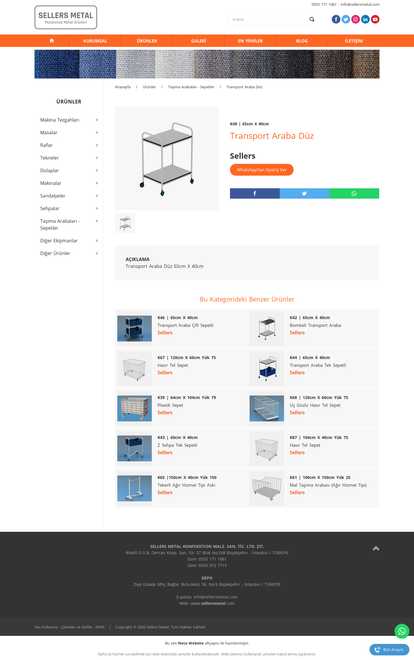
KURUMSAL (95, 41)
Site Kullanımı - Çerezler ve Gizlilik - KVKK (69, 627)
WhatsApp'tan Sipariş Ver (262, 169)
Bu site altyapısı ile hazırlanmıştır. (207, 643)
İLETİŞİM (354, 41)
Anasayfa (123, 86)
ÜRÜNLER (147, 41)
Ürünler (149, 86)
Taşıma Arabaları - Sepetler (191, 86)
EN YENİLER (250, 41)
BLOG (302, 41)
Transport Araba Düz (244, 86)
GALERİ (198, 41)
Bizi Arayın (393, 649)
